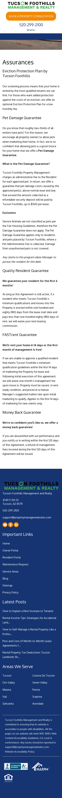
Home (6, 543)
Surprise (37, 696)
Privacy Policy (10, 592)
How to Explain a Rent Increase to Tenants (27, 611)
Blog (5, 578)
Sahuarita (8, 703)
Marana (6, 689)
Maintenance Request (15, 564)
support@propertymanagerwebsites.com (26, 517)
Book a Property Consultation (31, 16)
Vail (4, 696)
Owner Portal (10, 550)
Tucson (6, 675)
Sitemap (7, 585)
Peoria (36, 689)
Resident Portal (11, 557)
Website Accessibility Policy (19, 751)
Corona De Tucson (43, 675)
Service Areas (10, 571)
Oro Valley (8, 682)
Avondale (37, 703)
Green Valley (39, 682)
